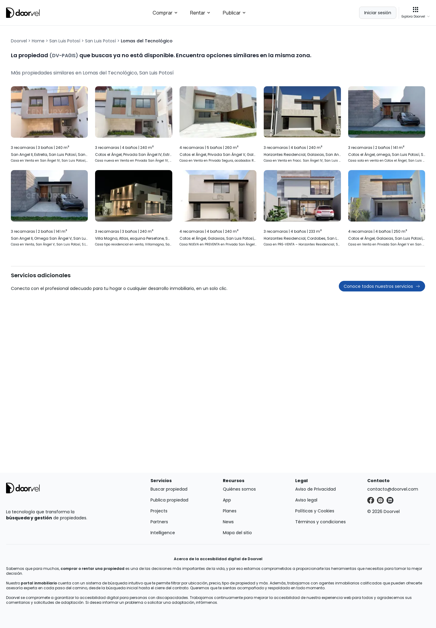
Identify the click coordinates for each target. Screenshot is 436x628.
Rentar (200, 12)
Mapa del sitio (237, 533)
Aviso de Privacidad (315, 489)
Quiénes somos (239, 489)
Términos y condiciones (320, 522)
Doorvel (19, 41)
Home (38, 41)
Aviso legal (306, 500)
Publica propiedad (169, 500)
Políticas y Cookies (314, 511)
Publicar (234, 12)
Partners (159, 522)
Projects (158, 511)
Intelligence (162, 533)
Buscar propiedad (168, 489)
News (228, 522)
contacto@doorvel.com (392, 489)
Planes (229, 511)
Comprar (165, 12)
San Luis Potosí (64, 41)
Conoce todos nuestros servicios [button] (382, 286)
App (227, 500)
